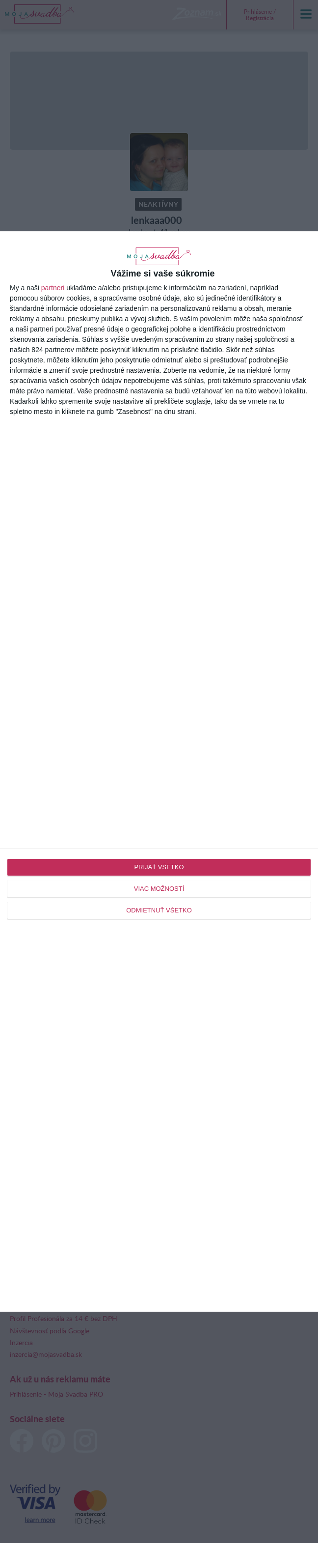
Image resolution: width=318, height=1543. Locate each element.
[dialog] (159, 771)
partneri (52, 287)
